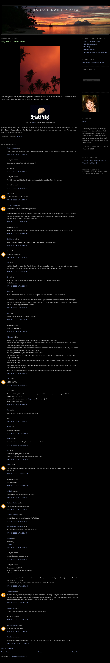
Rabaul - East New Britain (91, 41)
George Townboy (12, 625)
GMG (8, 391)
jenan (8, 193)
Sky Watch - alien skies (13, 41)
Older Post (75, 652)
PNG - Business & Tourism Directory (94, 52)
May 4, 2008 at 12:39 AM (17, 474)
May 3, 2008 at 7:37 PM (17, 421)
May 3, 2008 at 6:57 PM (17, 404)
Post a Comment (7, 648)
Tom (8, 263)
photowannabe (12, 148)
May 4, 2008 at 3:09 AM (17, 533)
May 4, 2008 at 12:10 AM (17, 459)
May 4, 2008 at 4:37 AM (17, 547)
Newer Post (5, 652)
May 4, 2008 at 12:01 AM (17, 433)
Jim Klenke (10, 239)
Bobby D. (10, 491)
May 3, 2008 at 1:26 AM (17, 257)
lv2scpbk (10, 439)
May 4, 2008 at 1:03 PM (17, 631)
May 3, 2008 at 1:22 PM (17, 272)
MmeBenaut (11, 637)
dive (8, 251)
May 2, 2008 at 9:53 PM (17, 245)
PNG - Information (88, 49)
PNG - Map (86, 47)
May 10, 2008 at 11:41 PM (18, 643)
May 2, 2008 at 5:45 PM (17, 222)
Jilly (8, 277)
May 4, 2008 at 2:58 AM (17, 497)
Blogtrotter (31, 399)
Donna (9, 427)
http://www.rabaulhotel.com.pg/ (93, 62)
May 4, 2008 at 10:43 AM (17, 603)
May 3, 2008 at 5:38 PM (17, 308)
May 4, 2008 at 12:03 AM (17, 445)
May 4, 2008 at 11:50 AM (17, 620)
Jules (8, 291)
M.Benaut (10, 337)
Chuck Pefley (11, 591)
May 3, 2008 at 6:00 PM (17, 320)
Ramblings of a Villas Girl (15, 526)
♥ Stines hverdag (12, 515)
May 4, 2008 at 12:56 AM (17, 486)
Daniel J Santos (12, 503)
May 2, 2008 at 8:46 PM (17, 234)
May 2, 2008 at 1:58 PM (17, 154)
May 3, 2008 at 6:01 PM (17, 331)
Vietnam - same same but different (94, 160)
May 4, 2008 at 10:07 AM (17, 586)
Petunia (9, 538)
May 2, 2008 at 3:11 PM (17, 171)
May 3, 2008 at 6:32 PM (17, 373)
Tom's (34, 122)
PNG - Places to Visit (89, 44)
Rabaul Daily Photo (56, 10)
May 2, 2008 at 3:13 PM (17, 188)
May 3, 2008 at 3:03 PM (17, 286)
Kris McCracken (12, 205)
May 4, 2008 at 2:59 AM (17, 509)
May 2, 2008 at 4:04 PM (17, 200)
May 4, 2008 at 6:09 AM (17, 559)
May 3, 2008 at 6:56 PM (17, 385)
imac (8, 450)
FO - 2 (9, 379)
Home (40, 652)
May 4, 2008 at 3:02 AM (17, 521)
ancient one (11, 608)
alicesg (9, 465)
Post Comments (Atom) (19, 656)
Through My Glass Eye (90, 163)
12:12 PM (19, 136)
